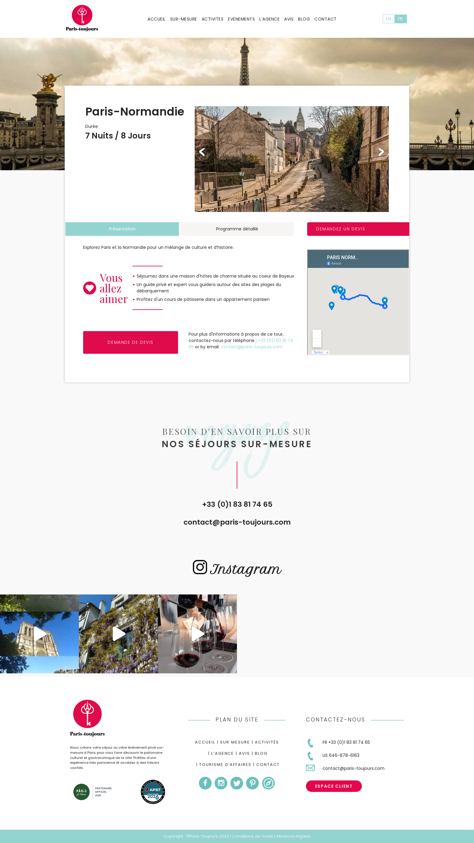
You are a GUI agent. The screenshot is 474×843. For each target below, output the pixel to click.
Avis (289, 19)
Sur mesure (235, 742)
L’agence (269, 19)
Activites (213, 19)
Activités (267, 742)
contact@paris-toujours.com (237, 522)
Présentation (122, 229)
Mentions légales (293, 836)
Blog (304, 19)
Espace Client (334, 786)
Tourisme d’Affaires (225, 764)
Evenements (241, 19)
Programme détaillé (237, 229)
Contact (325, 19)
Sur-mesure (183, 19)
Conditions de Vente (252, 836)
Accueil (157, 19)
